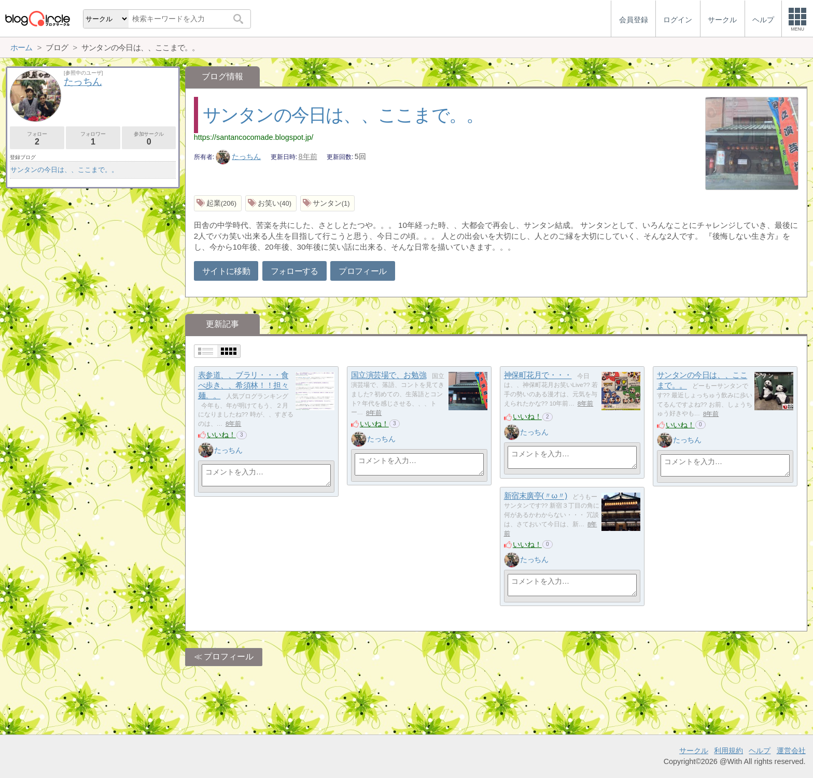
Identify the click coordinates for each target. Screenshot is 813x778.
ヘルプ (759, 750)
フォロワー (93, 138)
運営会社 (791, 750)
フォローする (294, 271)
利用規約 (728, 750)
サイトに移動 (226, 271)
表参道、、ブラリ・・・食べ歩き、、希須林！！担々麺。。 (243, 385)
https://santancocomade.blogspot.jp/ (253, 137)
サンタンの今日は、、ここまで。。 (343, 115)
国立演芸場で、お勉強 (389, 375)
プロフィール (362, 271)
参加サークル (149, 138)
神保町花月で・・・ (538, 375)
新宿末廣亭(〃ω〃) (535, 496)
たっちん (238, 156)
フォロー (37, 138)
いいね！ (221, 434)
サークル (693, 750)
